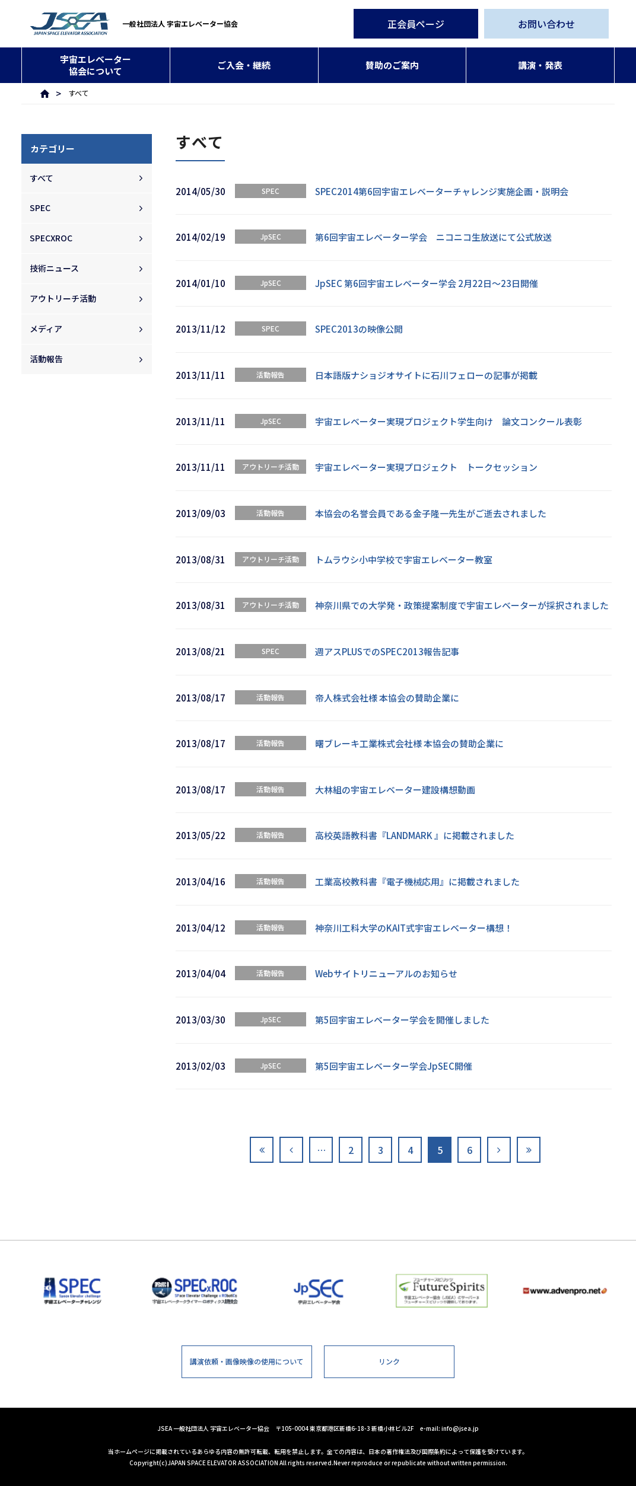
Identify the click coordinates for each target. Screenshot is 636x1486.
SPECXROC (51, 238)
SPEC (40, 207)
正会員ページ (415, 24)
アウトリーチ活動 (63, 298)
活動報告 (46, 359)
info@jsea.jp (460, 1428)
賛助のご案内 (392, 65)
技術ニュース (54, 268)
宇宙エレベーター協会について (95, 65)
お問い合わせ (546, 24)
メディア (46, 328)
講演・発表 (540, 65)
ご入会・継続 (244, 65)
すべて (41, 178)
